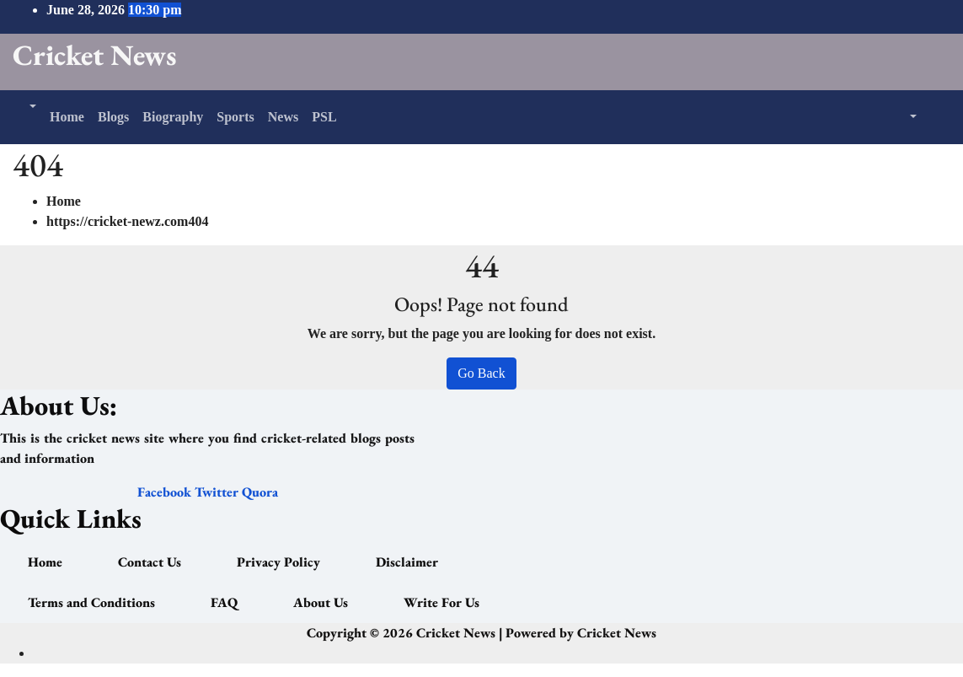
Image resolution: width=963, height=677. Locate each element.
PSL (324, 117)
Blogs (113, 117)
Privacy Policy (278, 562)
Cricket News (95, 54)
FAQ (224, 602)
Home (67, 117)
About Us (320, 602)
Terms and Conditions (91, 602)
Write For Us (441, 602)
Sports (235, 117)
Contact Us (149, 562)
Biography (172, 117)
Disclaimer (407, 562)
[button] (31, 106)
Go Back (481, 373)
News (283, 117)
